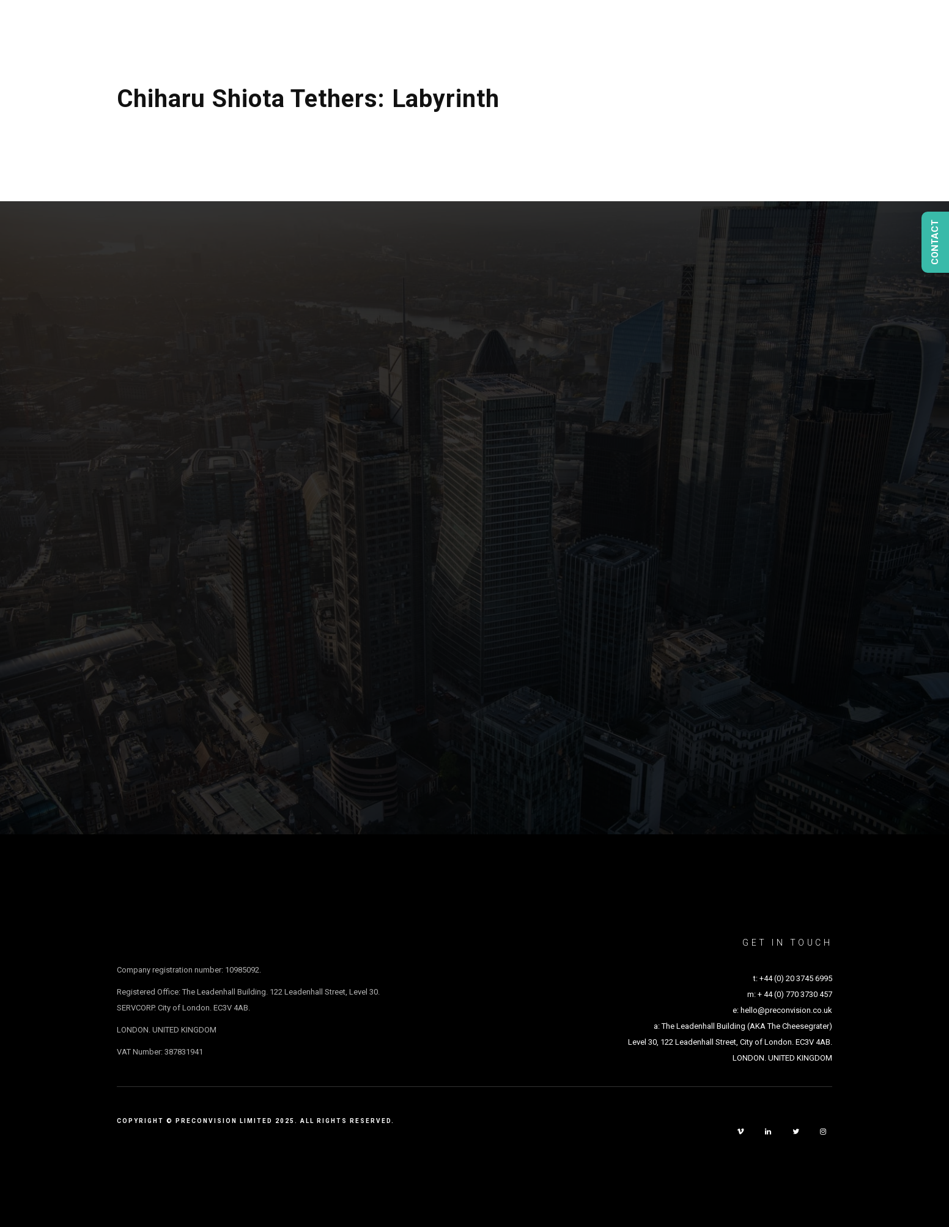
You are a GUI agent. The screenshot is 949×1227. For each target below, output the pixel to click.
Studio (605, 29)
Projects (541, 29)
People (665, 29)
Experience (789, 29)
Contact (864, 29)
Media (721, 29)
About (477, 29)
